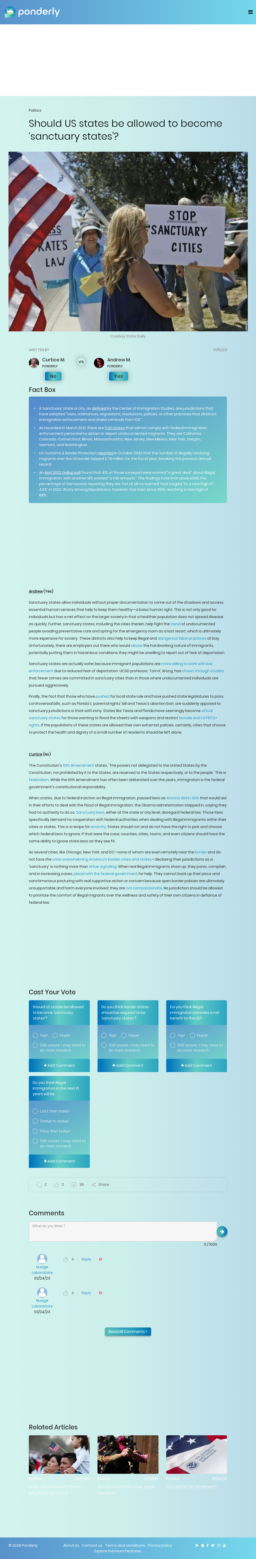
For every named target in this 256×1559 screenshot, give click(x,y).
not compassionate (144, 888)
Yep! (43, 1035)
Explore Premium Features (117, 1551)
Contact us (92, 1545)
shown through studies (203, 670)
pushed (103, 696)
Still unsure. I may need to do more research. (63, 1048)
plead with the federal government (106, 873)
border (201, 852)
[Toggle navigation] (250, 12)
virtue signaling (103, 866)
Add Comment (59, 1065)
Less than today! (54, 1111)
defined (99, 408)
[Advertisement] (128, 60)
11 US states (115, 427)
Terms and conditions (125, 1545)
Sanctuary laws (90, 812)
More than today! (55, 1131)
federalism (39, 779)
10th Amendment (78, 765)
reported (105, 453)
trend (176, 624)
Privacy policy (160, 1545)
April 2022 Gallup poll (63, 472)
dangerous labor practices (182, 638)
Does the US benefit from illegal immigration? (54, 1490)
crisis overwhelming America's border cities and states (102, 859)
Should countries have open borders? (126, 1490)
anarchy (98, 826)
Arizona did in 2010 (182, 798)
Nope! (65, 1035)
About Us (71, 1545)
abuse (137, 645)
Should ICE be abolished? (191, 1487)
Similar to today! (54, 1121)
